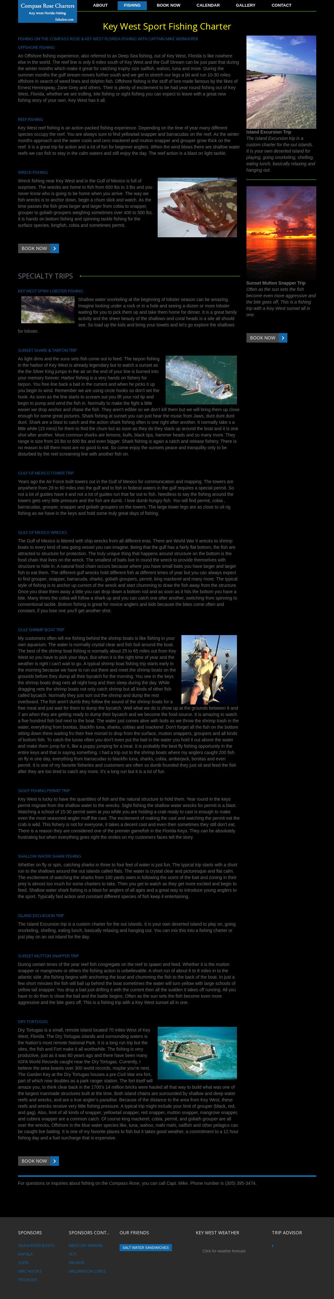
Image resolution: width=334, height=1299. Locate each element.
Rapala (25, 1254)
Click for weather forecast (224, 1251)
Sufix (23, 1262)
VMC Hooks (30, 1271)
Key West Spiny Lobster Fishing (50, 291)
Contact (281, 5)
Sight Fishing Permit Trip (44, 790)
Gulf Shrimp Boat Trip (41, 630)
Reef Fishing (30, 119)
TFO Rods (27, 1280)
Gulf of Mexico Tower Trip (46, 473)
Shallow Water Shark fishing (49, 856)
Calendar (208, 5)
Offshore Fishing (36, 47)
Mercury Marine (86, 1245)
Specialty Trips (45, 275)
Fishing (132, 5)
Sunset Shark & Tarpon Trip (47, 350)
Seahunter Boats (36, 1245)
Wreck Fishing (33, 172)
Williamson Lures (87, 1271)
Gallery (246, 5)
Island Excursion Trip (41, 915)
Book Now (168, 5)
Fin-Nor (76, 1262)
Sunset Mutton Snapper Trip (48, 956)
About (100, 5)
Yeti (72, 1254)
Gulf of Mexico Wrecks (42, 532)
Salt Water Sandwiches (146, 1248)
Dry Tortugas (33, 1021)
